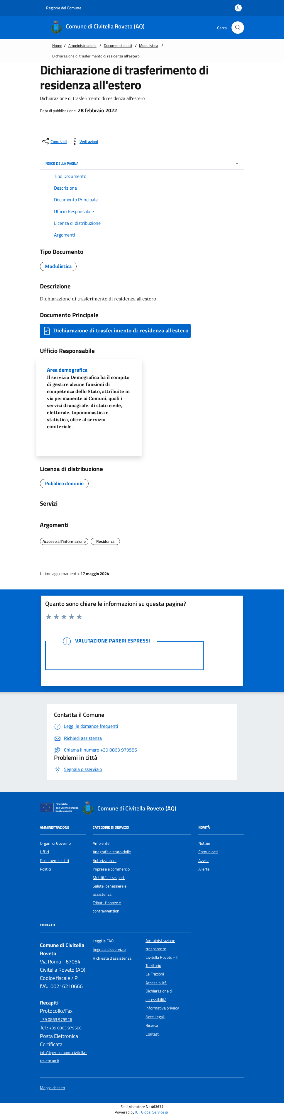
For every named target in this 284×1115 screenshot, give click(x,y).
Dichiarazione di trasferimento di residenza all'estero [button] (115, 331)
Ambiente (101, 843)
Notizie (204, 843)
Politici (45, 869)
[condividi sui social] (54, 141)
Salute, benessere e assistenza (109, 890)
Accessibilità (156, 983)
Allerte (203, 869)
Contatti (153, 1034)
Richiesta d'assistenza (112, 958)
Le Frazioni (155, 974)
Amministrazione (82, 45)
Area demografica (89, 398)
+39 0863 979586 (65, 1028)
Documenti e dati (118, 45)
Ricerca (152, 1025)
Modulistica (148, 45)
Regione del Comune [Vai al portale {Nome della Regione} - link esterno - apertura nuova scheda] (60, 8)
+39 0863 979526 (56, 1019)
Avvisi (203, 860)
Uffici (44, 852)
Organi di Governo (55, 843)
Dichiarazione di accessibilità (159, 995)
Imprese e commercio (111, 869)
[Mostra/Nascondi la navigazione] (7, 26)
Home (57, 45)
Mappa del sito (52, 1088)
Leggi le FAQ (103, 941)
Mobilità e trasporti (109, 877)
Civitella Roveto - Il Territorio (162, 961)
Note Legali (155, 1017)
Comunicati (208, 852)
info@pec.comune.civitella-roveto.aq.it (63, 1056)
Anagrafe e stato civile (112, 852)
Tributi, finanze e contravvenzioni (107, 907)
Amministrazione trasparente (160, 944)
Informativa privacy (162, 1008)
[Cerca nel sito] (237, 27)
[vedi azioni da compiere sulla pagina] (84, 141)
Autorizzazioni (104, 860)
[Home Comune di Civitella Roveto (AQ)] (100, 28)
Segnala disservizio (109, 949)
